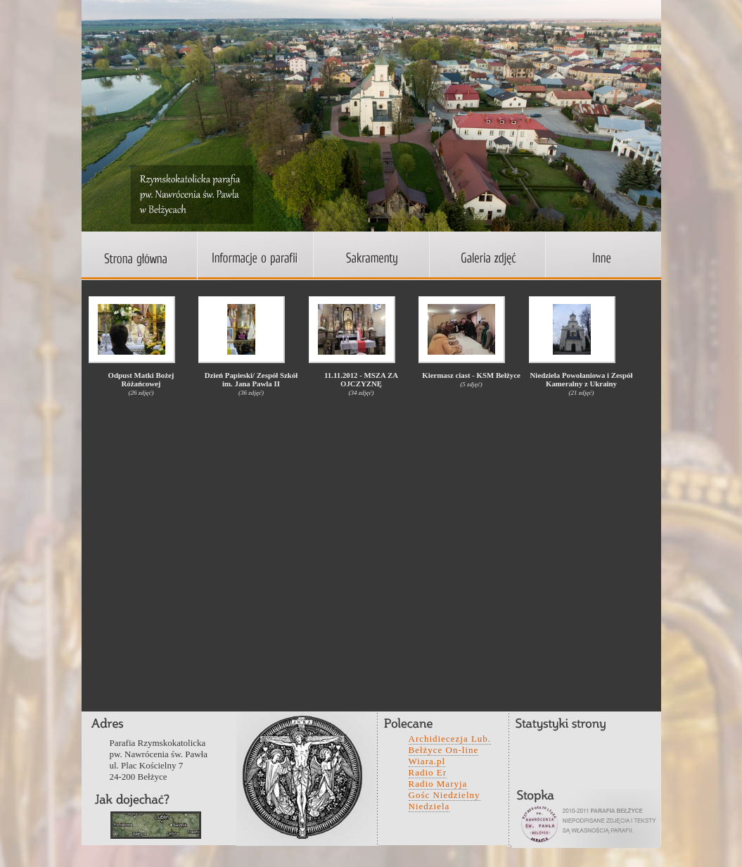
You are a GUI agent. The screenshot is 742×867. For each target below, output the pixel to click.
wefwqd (156, 825)
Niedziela (429, 806)
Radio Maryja (438, 783)
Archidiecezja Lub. (450, 738)
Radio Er (428, 772)
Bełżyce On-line (444, 750)
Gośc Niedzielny (444, 795)
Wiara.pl (427, 761)
